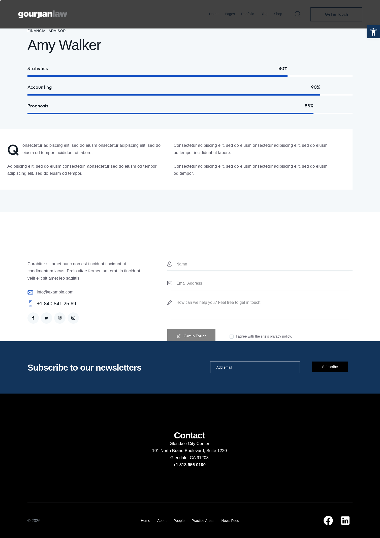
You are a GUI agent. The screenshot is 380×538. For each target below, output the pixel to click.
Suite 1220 (216, 450)
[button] (373, 31)
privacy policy (280, 336)
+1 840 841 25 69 (56, 303)
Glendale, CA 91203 (189, 457)
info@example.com (55, 292)
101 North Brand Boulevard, (179, 450)
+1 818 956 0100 (189, 464)
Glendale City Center (189, 443)
